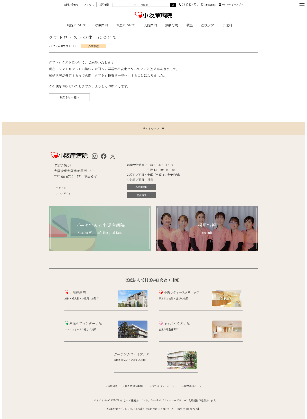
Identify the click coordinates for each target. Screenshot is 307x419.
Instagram (208, 4)
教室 (189, 25)
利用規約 (193, 400)
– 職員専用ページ (191, 386)
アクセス (89, 4)
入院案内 (150, 25)
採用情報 (104, 4)
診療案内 (101, 25)
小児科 (227, 25)
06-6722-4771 (188, 4)
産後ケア (207, 25)
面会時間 (141, 195)
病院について (77, 25)
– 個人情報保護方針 (134, 386)
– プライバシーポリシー (163, 386)
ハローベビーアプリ (231, 4)
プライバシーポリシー (174, 400)
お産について (126, 25)
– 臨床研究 (111, 386)
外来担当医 (141, 187)
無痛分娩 (171, 25)
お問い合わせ (71, 4)
